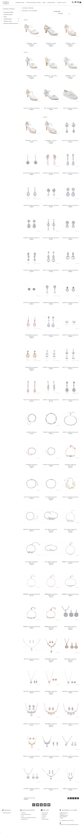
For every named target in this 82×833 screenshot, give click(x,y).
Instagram (48, 804)
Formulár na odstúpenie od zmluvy (28, 817)
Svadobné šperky (51, 2)
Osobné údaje (45, 812)
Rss (41, 804)
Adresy (43, 817)
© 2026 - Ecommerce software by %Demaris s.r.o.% (41, 828)
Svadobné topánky (20, 2)
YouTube (45, 804)
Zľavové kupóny (45, 819)
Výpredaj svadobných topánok (33, 2)
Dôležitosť (64, 14)
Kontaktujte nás (24, 819)
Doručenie (23, 812)
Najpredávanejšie (7, 812)
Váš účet (46, 810)
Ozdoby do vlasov (61, 2)
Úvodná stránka (9, 9)
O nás (22, 816)
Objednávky (44, 814)
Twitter (37, 804)
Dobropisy (44, 816)
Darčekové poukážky (8, 12)
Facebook (33, 804)
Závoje (44, 2)
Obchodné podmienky (26, 814)
